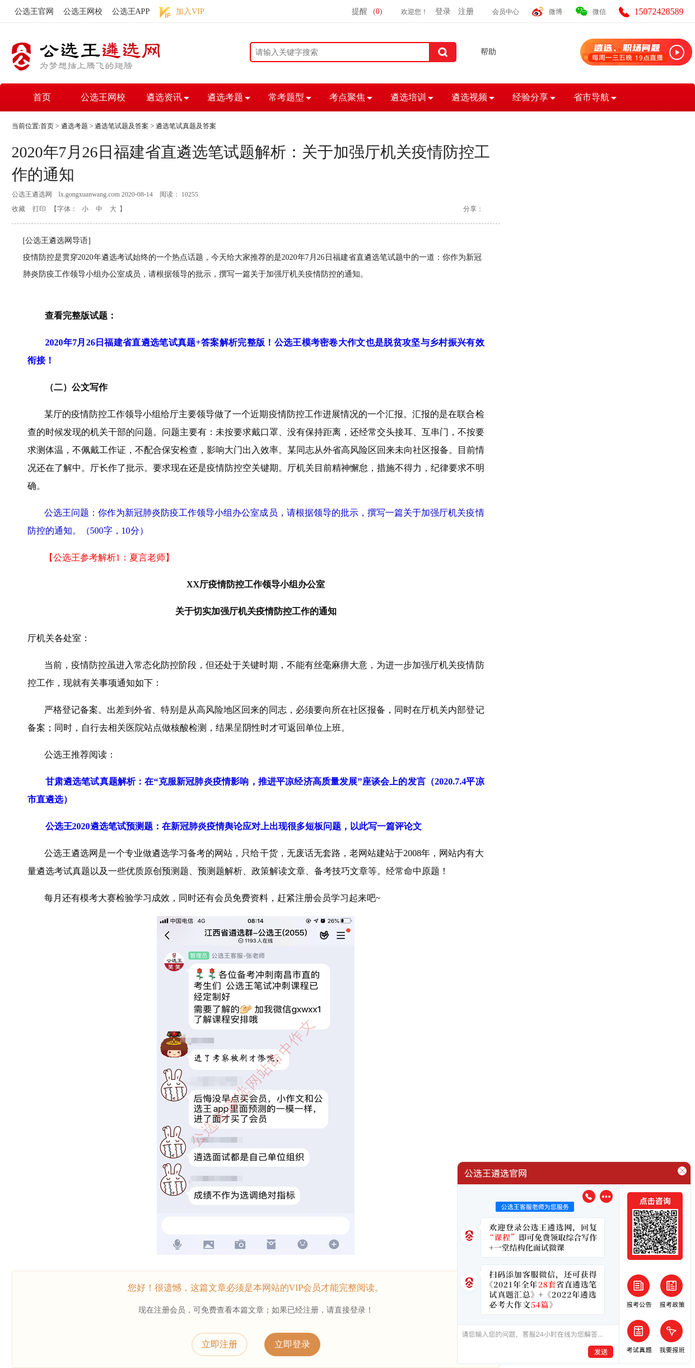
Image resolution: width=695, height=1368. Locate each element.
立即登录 (292, 1344)
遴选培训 (408, 97)
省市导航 (591, 97)
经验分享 (530, 97)
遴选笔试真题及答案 (186, 126)
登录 (443, 11)
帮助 (488, 52)
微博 (555, 12)
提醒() (367, 11)
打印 (39, 209)
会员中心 (505, 12)
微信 (599, 12)
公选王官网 (34, 11)
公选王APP (131, 11)
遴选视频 (469, 97)
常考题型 (286, 97)
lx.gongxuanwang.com (89, 194)
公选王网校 (82, 11)
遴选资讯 (164, 97)
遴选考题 (225, 97)
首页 (42, 97)
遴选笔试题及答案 (121, 126)
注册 (466, 11)
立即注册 (219, 1344)
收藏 (18, 209)
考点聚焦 (347, 97)
